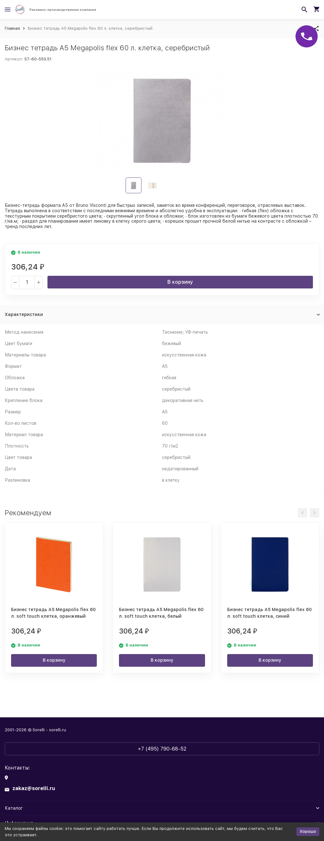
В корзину (180, 282)
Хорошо (308, 831)
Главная (12, 28)
